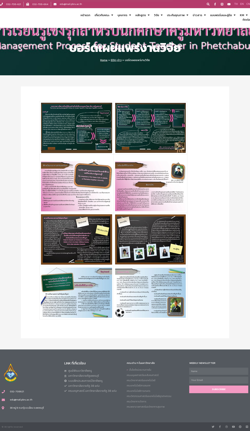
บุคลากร (124, 15)
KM (244, 15)
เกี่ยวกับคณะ (104, 15)
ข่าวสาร (199, 15)
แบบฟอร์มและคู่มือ (223, 15)
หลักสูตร (142, 15)
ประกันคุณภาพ (177, 15)
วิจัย (158, 15)
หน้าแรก (85, 15)
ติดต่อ (246, 19)
